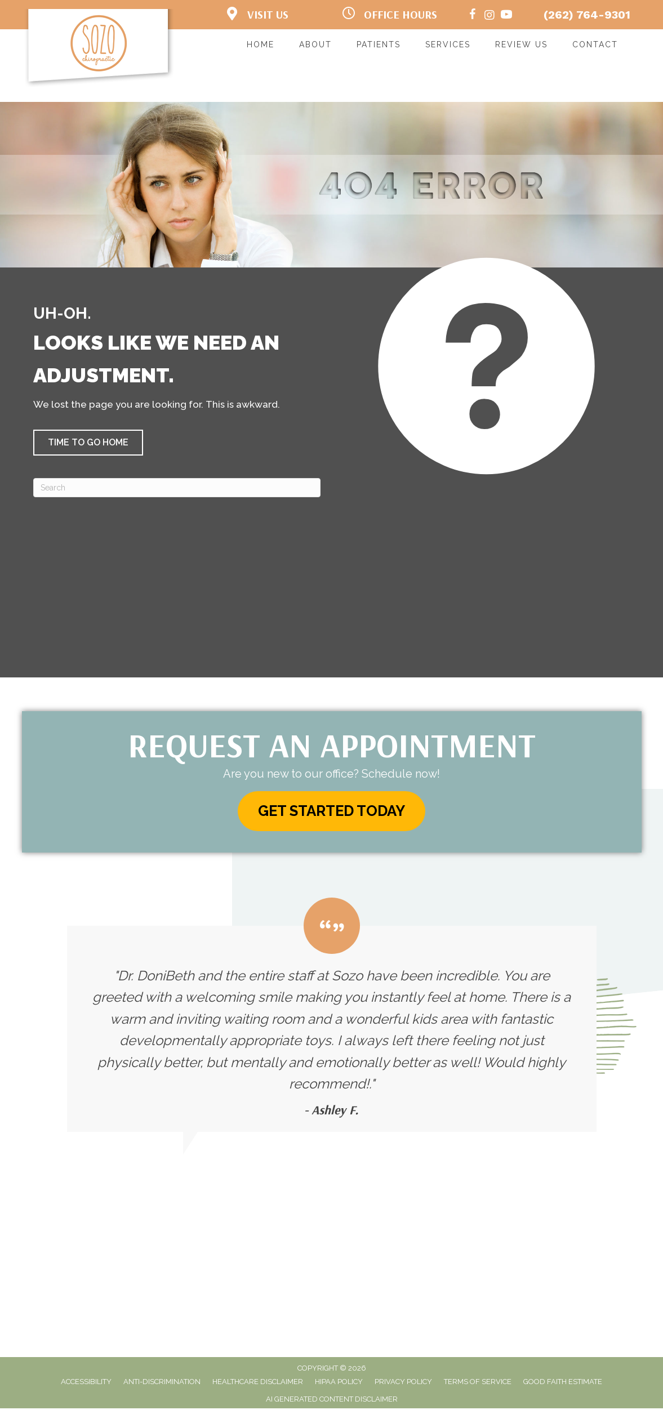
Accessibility (86, 1384)
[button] (88, 443)
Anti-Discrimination (162, 1384)
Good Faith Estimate (562, 1384)
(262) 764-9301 (587, 14)
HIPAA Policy (339, 1384)
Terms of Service (477, 1384)
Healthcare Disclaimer (257, 1384)
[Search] (177, 487)
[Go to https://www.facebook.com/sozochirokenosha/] (472, 16)
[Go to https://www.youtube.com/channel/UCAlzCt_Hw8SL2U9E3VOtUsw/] (506, 16)
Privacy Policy (403, 1384)
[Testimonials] (332, 1017)
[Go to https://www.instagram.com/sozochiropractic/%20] (489, 16)
